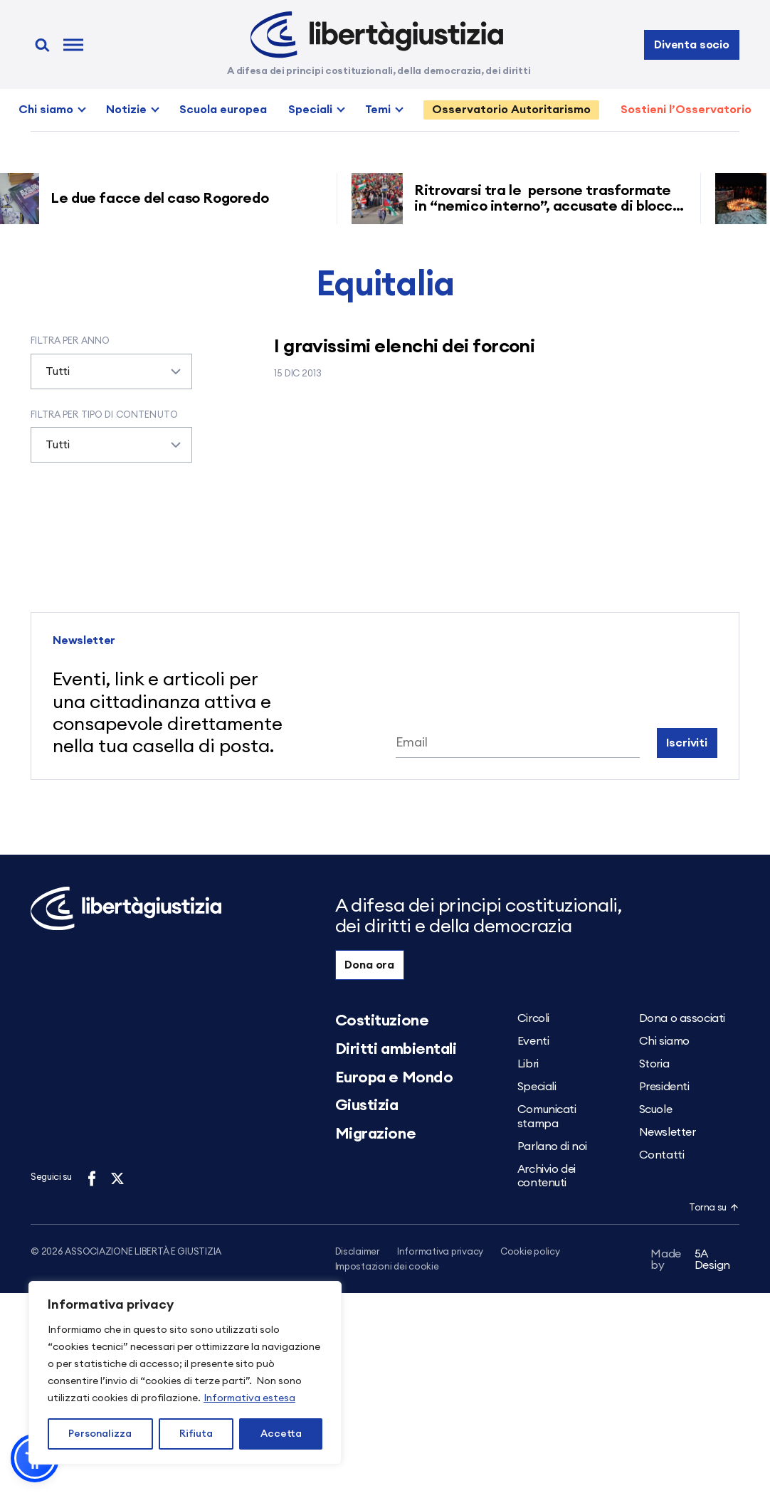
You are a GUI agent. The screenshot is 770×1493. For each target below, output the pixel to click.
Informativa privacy (440, 1252)
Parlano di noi (552, 1146)
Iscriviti (686, 743)
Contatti (661, 1155)
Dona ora (369, 965)
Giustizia (367, 1105)
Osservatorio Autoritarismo (511, 109)
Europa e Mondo (394, 1077)
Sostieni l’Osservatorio (686, 109)
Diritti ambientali (396, 1049)
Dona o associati (682, 1018)
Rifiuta (196, 1434)
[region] (185, 1373)
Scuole (655, 1109)
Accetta (281, 1434)
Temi (378, 109)
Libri (528, 1064)
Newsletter (667, 1132)
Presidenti (664, 1086)
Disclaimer (357, 1252)
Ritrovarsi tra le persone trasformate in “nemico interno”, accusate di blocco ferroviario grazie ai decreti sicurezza (553, 206)
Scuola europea (223, 109)
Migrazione (375, 1133)
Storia (654, 1064)
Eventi (533, 1041)
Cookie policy (530, 1252)
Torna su (714, 1208)
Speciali (310, 109)
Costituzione (382, 1020)
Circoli (533, 1018)
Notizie (126, 109)
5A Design (690, 1262)
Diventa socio (691, 45)
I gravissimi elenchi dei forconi (404, 346)
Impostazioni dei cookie (387, 1268)
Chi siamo (46, 109)
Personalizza (100, 1434)
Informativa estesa (249, 1398)
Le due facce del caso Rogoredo (167, 198)
